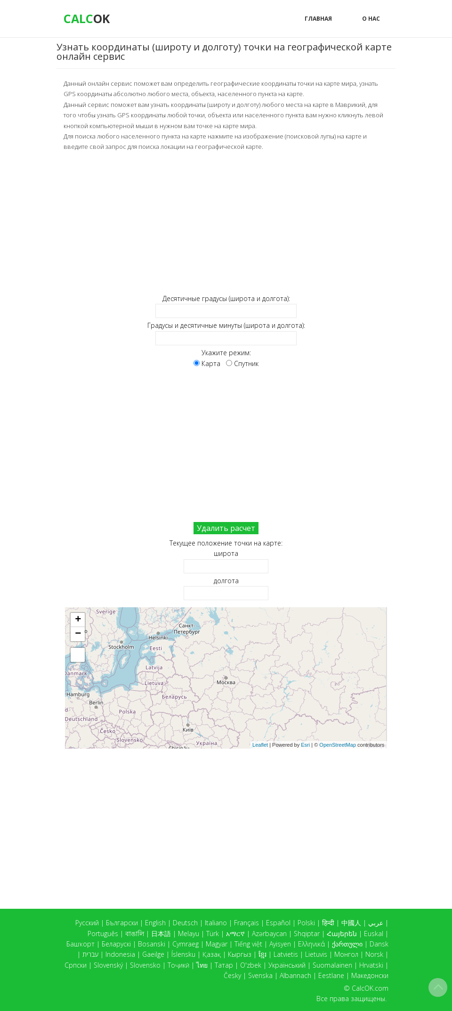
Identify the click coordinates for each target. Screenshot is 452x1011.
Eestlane (331, 975)
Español (278, 922)
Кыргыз (239, 954)
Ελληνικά (311, 943)
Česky (232, 975)
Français (246, 922)
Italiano (216, 922)
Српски (76, 965)
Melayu (188, 933)
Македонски (369, 975)
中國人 (351, 922)
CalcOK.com (370, 988)
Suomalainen (332, 965)
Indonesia (120, 954)
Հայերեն (342, 933)
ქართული (347, 943)
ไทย (202, 965)
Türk (212, 933)
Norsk (374, 954)
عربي (375, 922)
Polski (306, 922)
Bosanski (151, 943)
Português (103, 933)
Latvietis (286, 954)
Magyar (216, 943)
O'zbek (250, 965)
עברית (90, 954)
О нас (371, 19)
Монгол (346, 954)
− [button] (78, 634)
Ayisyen (280, 943)
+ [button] (78, 619)
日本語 (161, 933)
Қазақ (211, 954)
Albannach (295, 975)
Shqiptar (307, 933)
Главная (318, 19)
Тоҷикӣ (178, 965)
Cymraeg (185, 943)
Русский (87, 922)
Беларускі (116, 943)
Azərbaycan (269, 933)
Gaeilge (153, 954)
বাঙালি (134, 933)
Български (122, 922)
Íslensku (183, 954)
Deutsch (185, 922)
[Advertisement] (226, 222)
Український (287, 965)
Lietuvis (316, 954)
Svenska (260, 975)
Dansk (379, 943)
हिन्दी (328, 922)
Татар (224, 965)
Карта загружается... (229, 677)
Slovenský (108, 965)
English (155, 922)
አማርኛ (235, 933)
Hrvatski (371, 965)
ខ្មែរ (262, 954)
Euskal (373, 933)
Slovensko (145, 965)
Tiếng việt (248, 943)
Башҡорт (80, 943)
